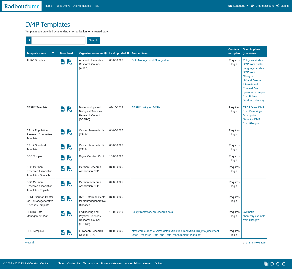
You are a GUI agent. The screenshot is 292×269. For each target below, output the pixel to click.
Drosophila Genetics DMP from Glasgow (251, 119)
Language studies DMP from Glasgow (253, 72)
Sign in (282, 5)
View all (29, 242)
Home (48, 5)
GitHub (158, 264)
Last (263, 242)
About (60, 263)
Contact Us (73, 263)
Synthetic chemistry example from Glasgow (254, 215)
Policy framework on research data (152, 211)
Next (257, 242)
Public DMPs (62, 5)
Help (96, 5)
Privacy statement (111, 263)
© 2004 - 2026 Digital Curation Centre (25, 264)
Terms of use (90, 263)
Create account (262, 5)
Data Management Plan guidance (152, 60)
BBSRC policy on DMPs (146, 107)
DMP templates (82, 5)
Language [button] (237, 5)
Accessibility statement (138, 263)
